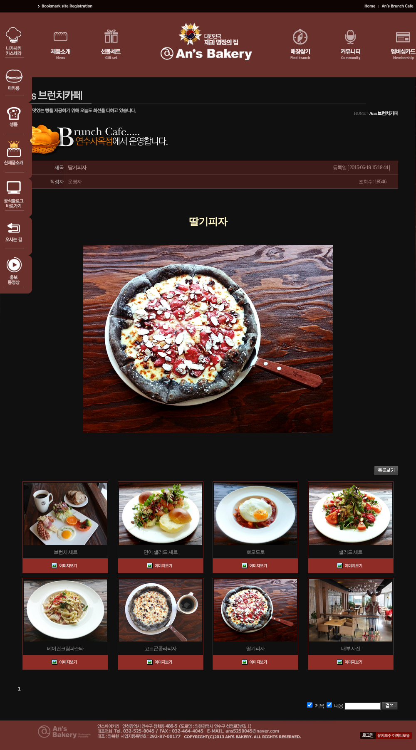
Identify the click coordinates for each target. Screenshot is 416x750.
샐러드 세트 (350, 552)
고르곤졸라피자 (160, 648)
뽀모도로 (255, 552)
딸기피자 (255, 648)
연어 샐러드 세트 (161, 552)
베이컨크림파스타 (65, 648)
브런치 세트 (65, 552)
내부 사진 (350, 648)
